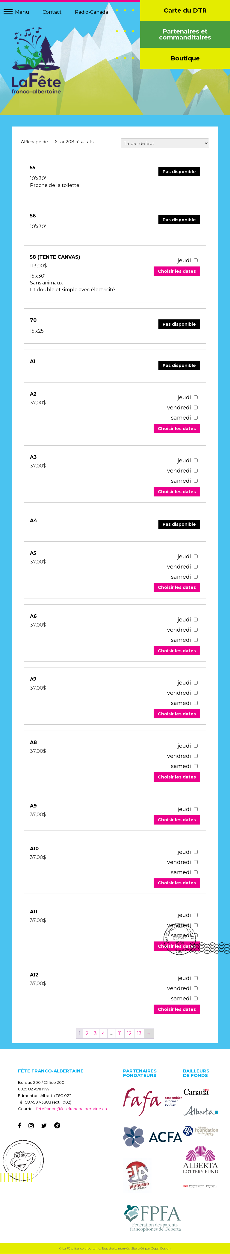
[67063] (195, 809)
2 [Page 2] (87, 1034)
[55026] (195, 261)
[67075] (195, 620)
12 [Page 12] (129, 1034)
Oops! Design (161, 1249)
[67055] (195, 915)
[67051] (195, 978)
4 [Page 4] (103, 1034)
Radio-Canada (91, 12)
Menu (22, 12)
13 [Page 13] (139, 1034)
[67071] (195, 683)
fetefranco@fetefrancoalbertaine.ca (71, 1109)
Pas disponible (179, 172)
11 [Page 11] (120, 1034)
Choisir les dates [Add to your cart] (177, 271)
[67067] (195, 746)
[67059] (195, 852)
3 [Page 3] (95, 1034)
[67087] (195, 461)
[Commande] (165, 143)
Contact (52, 12)
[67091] (195, 398)
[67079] (195, 557)
